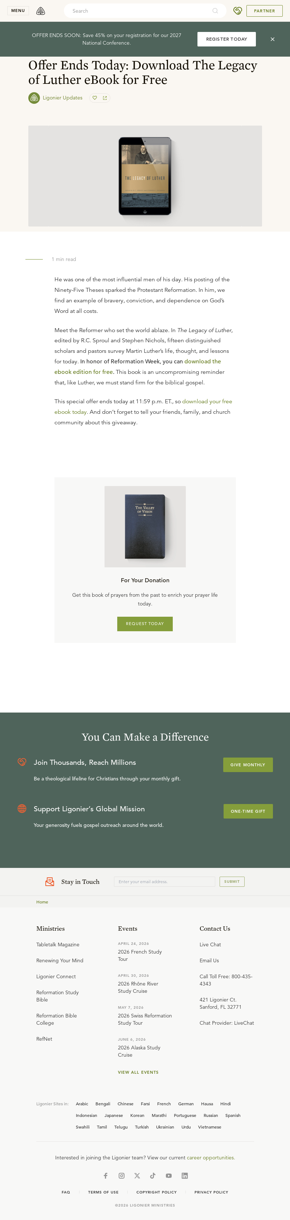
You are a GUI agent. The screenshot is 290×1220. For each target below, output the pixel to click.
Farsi (145, 1103)
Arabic (82, 1103)
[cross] (272, 39)
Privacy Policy (211, 1192)
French (164, 1103)
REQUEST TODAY (145, 623)
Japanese (114, 1115)
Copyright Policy (156, 1192)
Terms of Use (103, 1192)
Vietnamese (209, 1127)
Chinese (126, 1103)
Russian (211, 1115)
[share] (104, 98)
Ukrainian (165, 1127)
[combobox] (135, 11)
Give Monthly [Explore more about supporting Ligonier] (247, 764)
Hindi (225, 1103)
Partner (264, 10)
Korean (137, 1115)
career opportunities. (211, 1157)
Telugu (121, 1127)
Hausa (207, 1103)
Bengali (102, 1103)
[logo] (40, 11)
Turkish (142, 1127)
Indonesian (86, 1115)
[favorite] (95, 98)
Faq (66, 1192)
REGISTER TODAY (227, 39)
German (186, 1103)
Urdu (186, 1127)
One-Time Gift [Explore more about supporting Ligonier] (248, 811)
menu (18, 10)
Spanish (233, 1115)
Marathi (159, 1115)
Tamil (102, 1127)
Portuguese (185, 1115)
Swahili (83, 1127)
